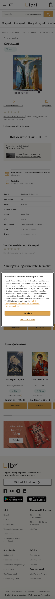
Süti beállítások (27, 320)
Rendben (27, 313)
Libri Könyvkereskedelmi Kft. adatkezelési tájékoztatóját (22, 303)
